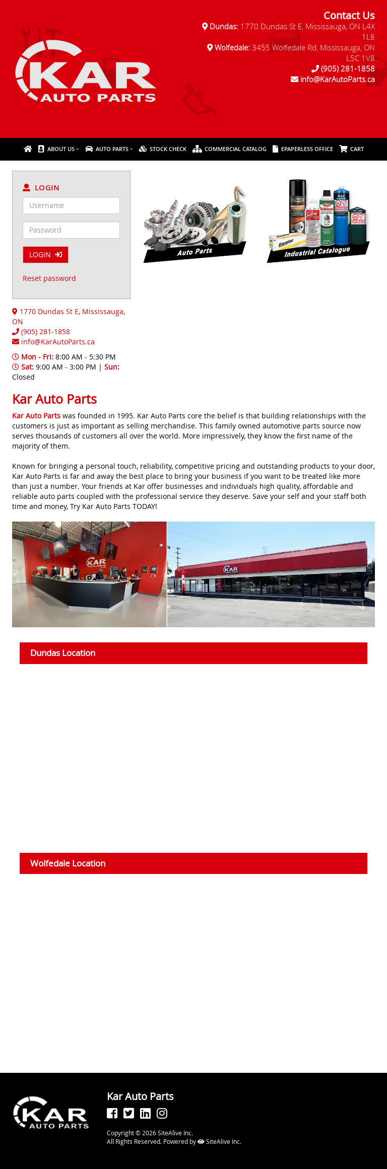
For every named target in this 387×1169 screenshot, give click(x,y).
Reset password (49, 278)
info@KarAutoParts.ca (337, 79)
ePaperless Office (303, 149)
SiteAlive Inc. (219, 1141)
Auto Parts (106, 149)
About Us (56, 149)
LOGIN (45, 254)
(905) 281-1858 (348, 68)
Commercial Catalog (229, 149)
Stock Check (162, 149)
